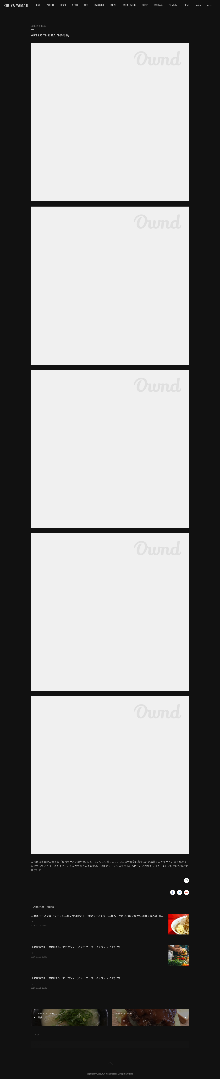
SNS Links (158, 5)
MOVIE (114, 5)
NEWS (63, 5)
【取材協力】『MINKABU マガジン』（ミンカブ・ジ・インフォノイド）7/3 (75, 947)
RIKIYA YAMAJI (15, 5)
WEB (86, 5)
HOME (37, 5)
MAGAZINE (99, 5)
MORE (198, 5)
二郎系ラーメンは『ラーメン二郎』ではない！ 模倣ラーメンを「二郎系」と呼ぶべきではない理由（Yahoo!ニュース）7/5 (103, 916)
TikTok (187, 5)
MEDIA (75, 5)
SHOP (145, 5)
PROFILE (50, 5)
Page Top (110, 1064)
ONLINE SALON (129, 5)
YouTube (173, 5)
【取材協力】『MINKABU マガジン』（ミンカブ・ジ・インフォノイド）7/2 (75, 978)
